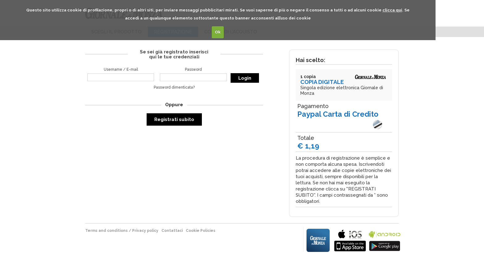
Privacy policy (145, 230)
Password (193, 69)
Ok (218, 32)
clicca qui (392, 10)
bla (350, 239)
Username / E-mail (121, 69)
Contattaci (172, 230)
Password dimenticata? (174, 87)
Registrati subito (174, 119)
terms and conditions (106, 230)
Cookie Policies (200, 230)
